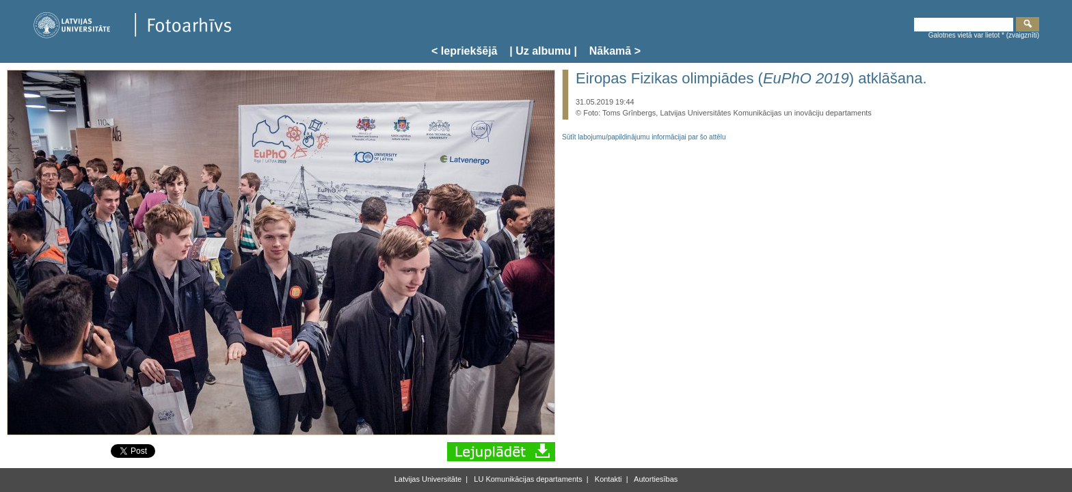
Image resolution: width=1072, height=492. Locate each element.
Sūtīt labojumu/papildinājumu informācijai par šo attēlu (644, 137)
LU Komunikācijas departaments (527, 479)
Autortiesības (655, 479)
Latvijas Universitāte (427, 479)
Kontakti (607, 479)
